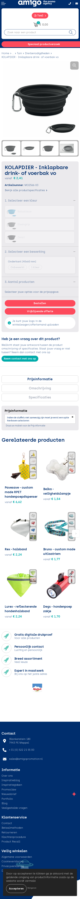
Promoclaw (9, 789)
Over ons (7, 775)
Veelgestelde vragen (14, 807)
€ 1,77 (51, 559)
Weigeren (31, 888)
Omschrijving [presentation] (40, 388)
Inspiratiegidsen (12, 784)
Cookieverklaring (12, 861)
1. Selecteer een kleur (21, 200)
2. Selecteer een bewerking (25, 251)
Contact (7, 823)
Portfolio (7, 798)
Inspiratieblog (11, 780)
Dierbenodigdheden (37, 53)
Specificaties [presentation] (40, 397)
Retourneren (9, 832)
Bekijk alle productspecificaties (26, 190)
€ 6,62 (13, 502)
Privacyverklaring (13, 866)
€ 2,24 (13, 554)
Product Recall (11, 841)
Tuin (19, 53)
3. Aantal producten (19, 282)
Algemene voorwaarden (17, 856)
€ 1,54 (51, 499)
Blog (4, 803)
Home (5, 53)
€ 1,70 (51, 616)
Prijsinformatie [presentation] (40, 379)
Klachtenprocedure (14, 837)
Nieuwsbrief (9, 794)
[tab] (40, 379)
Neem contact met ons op (20, 358)
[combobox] (35, 32)
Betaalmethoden (12, 827)
